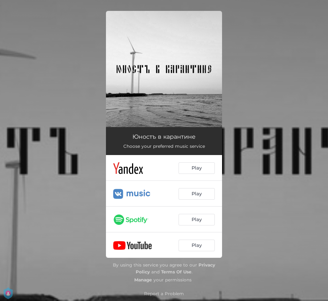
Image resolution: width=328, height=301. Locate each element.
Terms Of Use (176, 271)
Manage (143, 279)
